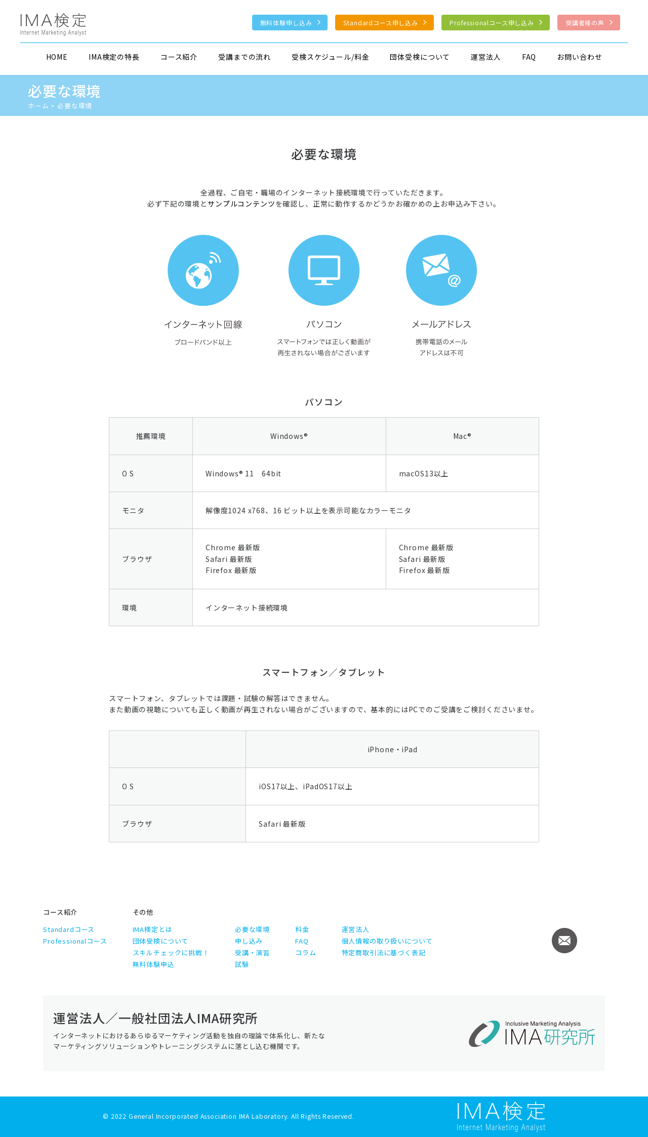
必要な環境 (252, 929)
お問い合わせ (579, 57)
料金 (302, 929)
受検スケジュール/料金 (330, 57)
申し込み (249, 941)
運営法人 (486, 57)
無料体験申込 (154, 964)
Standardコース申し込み (380, 22)
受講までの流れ (244, 57)
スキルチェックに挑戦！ (171, 952)
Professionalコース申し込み (492, 22)
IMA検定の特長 (114, 57)
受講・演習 (252, 952)
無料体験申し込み (286, 22)
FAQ (529, 57)
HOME (57, 57)
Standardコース (69, 929)
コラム (305, 952)
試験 (242, 964)
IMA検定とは (153, 929)
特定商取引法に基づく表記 (384, 952)
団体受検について (420, 57)
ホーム (38, 105)
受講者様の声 (584, 22)
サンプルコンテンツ (241, 203)
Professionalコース (75, 941)
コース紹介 (178, 57)
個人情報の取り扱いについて (387, 941)
